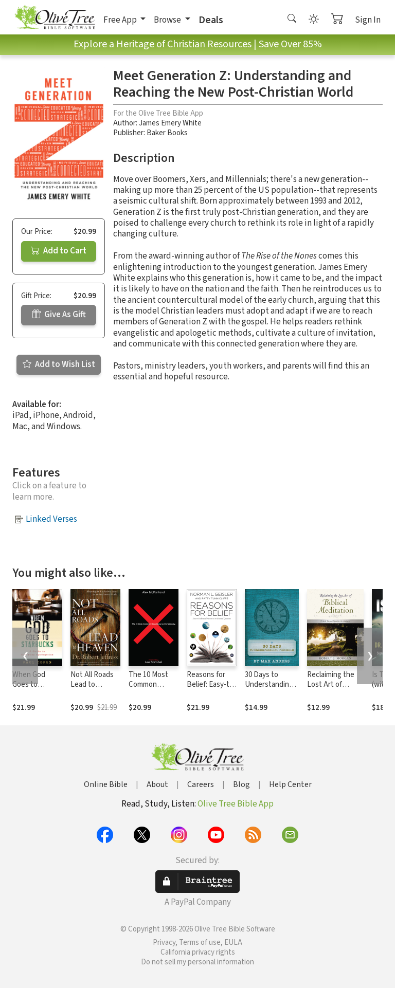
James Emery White (170, 123)
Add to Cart (58, 251)
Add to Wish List (59, 364)
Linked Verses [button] (51, 519)
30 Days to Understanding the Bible (269, 684)
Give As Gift (59, 314)
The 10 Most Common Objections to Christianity (150, 689)
